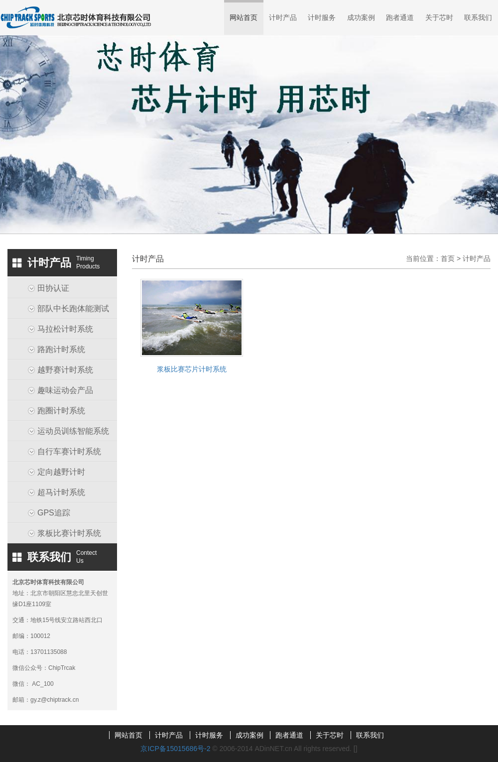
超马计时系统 (61, 492)
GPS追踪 (53, 512)
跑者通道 (400, 17)
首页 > (452, 258)
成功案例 (361, 17)
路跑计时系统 (61, 349)
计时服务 (322, 17)
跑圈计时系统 (61, 410)
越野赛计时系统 (65, 370)
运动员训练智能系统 (73, 431)
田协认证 (53, 288)
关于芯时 (439, 17)
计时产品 (283, 17)
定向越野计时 (61, 472)
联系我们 (478, 17)
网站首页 (243, 17)
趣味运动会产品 (65, 390)
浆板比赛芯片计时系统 (192, 369)
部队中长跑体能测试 (73, 308)
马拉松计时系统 (65, 329)
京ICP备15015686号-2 (175, 749)
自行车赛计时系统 (69, 451)
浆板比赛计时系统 (69, 533)
